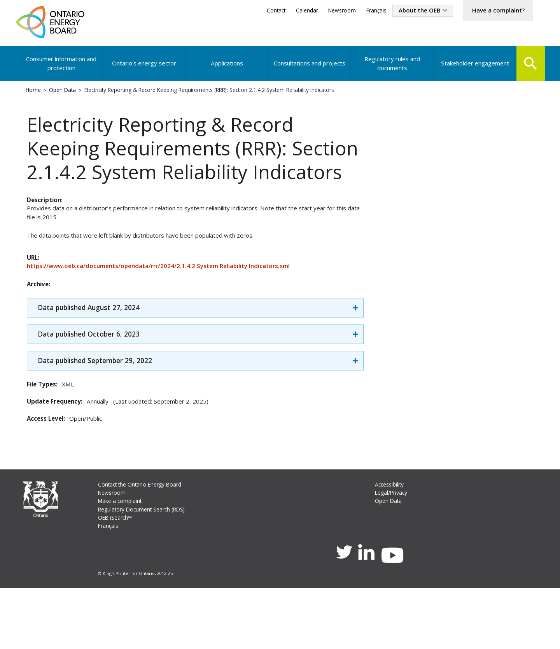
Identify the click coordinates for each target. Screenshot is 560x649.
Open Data (66, 96)
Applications (226, 67)
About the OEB (411, 11)
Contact (261, 11)
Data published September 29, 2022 (103, 408)
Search (529, 67)
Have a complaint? (495, 11)
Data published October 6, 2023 (96, 380)
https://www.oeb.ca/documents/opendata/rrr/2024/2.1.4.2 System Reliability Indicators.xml (165, 308)
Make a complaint (122, 557)
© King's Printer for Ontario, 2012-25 (136, 633)
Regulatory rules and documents (390, 68)
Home (35, 96)
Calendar (294, 11)
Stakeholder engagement (473, 67)
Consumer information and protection (61, 68)
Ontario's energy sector (144, 67)
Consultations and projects (308, 68)
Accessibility (389, 539)
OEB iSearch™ (116, 574)
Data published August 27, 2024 (96, 353)
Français (365, 11)
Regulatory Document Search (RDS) (145, 565)
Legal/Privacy (391, 548)
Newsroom (330, 11)
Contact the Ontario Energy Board (143, 539)
